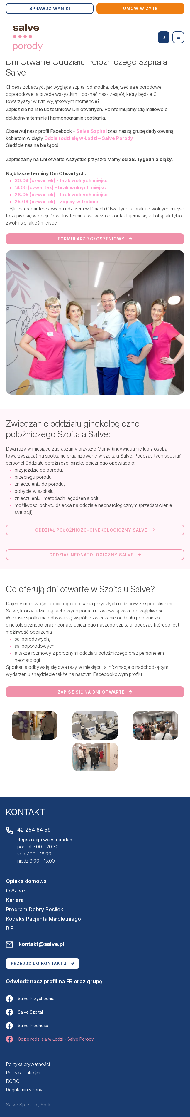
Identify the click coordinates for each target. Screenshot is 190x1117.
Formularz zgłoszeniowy (95, 238)
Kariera (15, 900)
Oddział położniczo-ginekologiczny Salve (95, 529)
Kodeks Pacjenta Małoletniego (43, 919)
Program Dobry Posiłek (34, 909)
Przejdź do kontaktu (42, 963)
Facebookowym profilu (117, 674)
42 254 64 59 (34, 830)
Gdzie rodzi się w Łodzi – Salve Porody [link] (88, 138)
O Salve (15, 890)
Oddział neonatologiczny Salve (95, 554)
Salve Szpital (24, 1012)
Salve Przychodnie (30, 998)
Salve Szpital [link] (91, 131)
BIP (10, 928)
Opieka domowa (26, 881)
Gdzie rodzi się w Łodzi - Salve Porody (50, 1039)
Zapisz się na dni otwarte (95, 691)
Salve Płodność (27, 1025)
